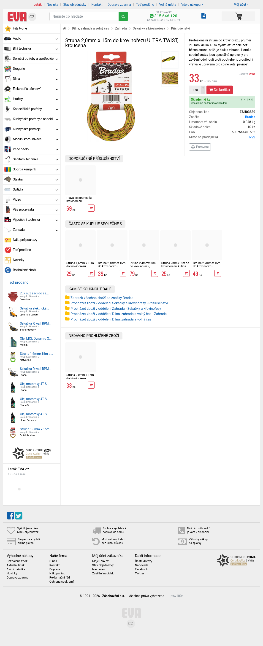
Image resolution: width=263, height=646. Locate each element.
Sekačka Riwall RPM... (35, 323)
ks (195, 90)
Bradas (250, 117)
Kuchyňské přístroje (35, 129)
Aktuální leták (15, 565)
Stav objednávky (74, 4)
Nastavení (99, 569)
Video (35, 199)
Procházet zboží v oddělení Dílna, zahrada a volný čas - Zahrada (118, 314)
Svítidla (35, 189)
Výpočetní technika (35, 219)
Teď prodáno (145, 4)
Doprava (247, 74)
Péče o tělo (35, 149)
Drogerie (35, 68)
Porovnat (200, 147)
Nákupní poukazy (25, 240)
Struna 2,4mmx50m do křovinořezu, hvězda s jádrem (143, 266)
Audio (35, 38)
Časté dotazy (143, 561)
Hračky (35, 99)
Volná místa (167, 4)
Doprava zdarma (119, 4)
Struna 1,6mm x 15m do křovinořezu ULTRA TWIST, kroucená (80, 268)
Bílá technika (35, 48)
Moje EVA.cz (100, 561)
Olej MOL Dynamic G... (36, 338)
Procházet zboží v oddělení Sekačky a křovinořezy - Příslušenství (119, 303)
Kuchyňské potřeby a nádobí (35, 119)
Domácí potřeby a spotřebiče (35, 58)
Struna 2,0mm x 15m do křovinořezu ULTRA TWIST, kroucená (80, 379)
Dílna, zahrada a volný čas (90, 28)
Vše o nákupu (191, 4)
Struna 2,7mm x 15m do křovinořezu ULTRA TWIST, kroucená (206, 268)
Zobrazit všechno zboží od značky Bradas (101, 298)
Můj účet (240, 4)
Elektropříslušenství (35, 89)
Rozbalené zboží (24, 270)
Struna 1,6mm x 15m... (36, 429)
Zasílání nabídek (103, 573)
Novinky (52, 4)
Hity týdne (20, 28)
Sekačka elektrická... (34, 308)
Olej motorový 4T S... (34, 384)
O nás (53, 561)
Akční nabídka (16, 569)
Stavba (35, 179)
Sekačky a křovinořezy (149, 28)
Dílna (35, 78)
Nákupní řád (57, 573)
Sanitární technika (35, 159)
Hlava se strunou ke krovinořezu (79, 199)
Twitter (139, 573)
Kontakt (97, 4)
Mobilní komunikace (35, 139)
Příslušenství (180, 28)
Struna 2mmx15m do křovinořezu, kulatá (175, 264)
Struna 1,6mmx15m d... (36, 353)
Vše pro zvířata (35, 209)
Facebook (141, 569)
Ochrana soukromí (61, 581)
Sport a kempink (35, 169)
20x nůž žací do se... (34, 293)
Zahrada (35, 229)
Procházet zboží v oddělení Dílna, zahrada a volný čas (111, 319)
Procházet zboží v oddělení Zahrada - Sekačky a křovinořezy (115, 309)
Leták (38, 4)
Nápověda (141, 565)
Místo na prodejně (222, 137)
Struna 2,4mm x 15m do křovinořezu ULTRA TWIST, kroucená (111, 268)
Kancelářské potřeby (35, 109)
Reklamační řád (59, 577)
